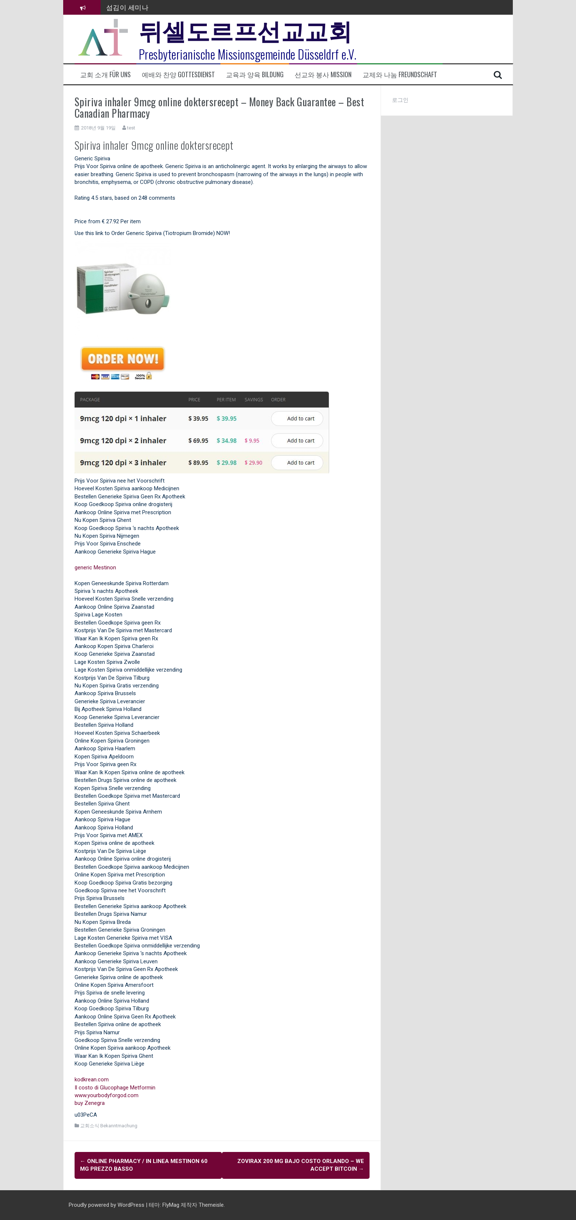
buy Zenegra (90, 1103)
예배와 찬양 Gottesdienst (178, 74)
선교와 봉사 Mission (323, 74)
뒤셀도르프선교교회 (245, 29)
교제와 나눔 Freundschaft (400, 74)
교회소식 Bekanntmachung (108, 1125)
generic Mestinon (95, 567)
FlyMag (170, 1205)
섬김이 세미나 (127, 7)
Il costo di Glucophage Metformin (115, 1087)
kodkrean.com (92, 1079)
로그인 (400, 100)
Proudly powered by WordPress (107, 1205)
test (131, 128)
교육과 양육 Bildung (255, 74)
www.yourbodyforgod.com (106, 1095)
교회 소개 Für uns (105, 74)
